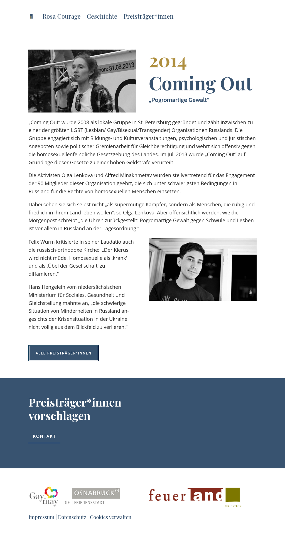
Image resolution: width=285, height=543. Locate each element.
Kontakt (44, 436)
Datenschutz (72, 517)
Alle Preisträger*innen (64, 353)
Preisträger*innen (148, 16)
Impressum (41, 517)
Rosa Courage (61, 16)
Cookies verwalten (110, 517)
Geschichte (102, 16)
